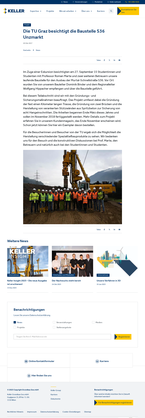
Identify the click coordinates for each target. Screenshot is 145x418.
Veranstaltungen (81, 2)
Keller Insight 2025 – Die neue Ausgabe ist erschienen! (27, 284)
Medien (99, 324)
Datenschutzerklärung (49, 401)
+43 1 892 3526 (133, 2)
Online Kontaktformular (32, 362)
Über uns (72, 14)
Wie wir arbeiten (52, 14)
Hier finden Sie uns (119, 362)
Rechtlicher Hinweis (15, 401)
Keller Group (56, 379)
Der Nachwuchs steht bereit (66, 282)
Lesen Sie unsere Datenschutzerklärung (32, 317)
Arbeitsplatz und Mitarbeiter (63, 276)
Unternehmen (13, 276)
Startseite (27, 52)
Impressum (32, 401)
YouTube (16, 410)
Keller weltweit (115, 2)
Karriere (87, 14)
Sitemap (87, 401)
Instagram (29, 410)
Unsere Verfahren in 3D (109, 282)
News (65, 2)
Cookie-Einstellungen (71, 401)
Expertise (37, 10)
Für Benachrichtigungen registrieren (115, 392)
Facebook (22, 410)
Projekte (36, 14)
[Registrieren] (123, 338)
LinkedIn (9, 410)
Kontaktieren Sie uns (129, 11)
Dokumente (55, 388)
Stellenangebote (63, 329)
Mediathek (98, 2)
